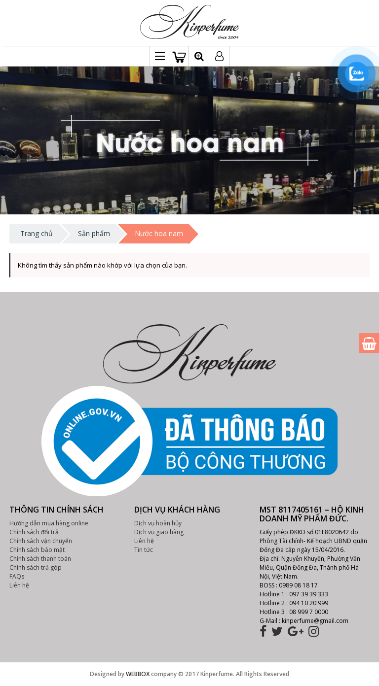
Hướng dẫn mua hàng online (48, 523)
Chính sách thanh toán (40, 558)
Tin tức (143, 550)
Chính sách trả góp (35, 567)
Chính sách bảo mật (37, 550)
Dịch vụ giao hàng (159, 532)
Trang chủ (36, 233)
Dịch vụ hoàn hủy (158, 523)
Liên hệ (19, 585)
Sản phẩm (94, 233)
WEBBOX (138, 674)
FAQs (16, 576)
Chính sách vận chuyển (40, 541)
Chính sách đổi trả (34, 532)
